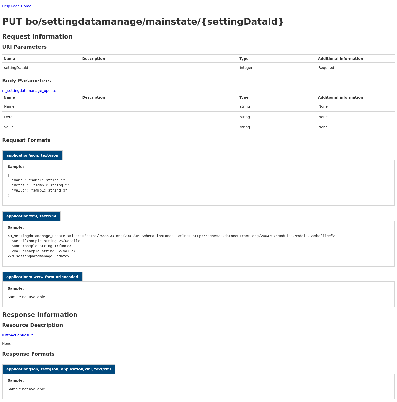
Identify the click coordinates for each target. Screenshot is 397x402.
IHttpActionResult (17, 335)
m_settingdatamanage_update (29, 91)
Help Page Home (16, 6)
